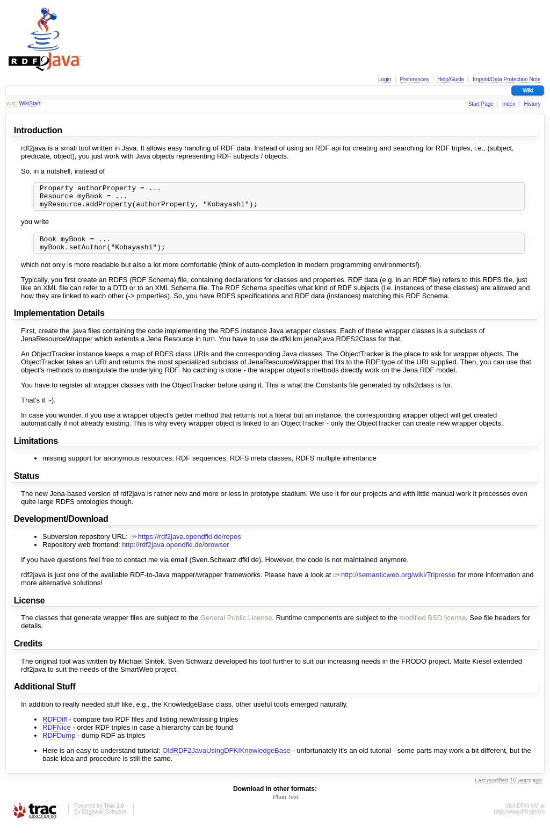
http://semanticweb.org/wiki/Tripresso (394, 583)
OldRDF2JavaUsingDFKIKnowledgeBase (226, 758)
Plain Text (286, 805)
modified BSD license (433, 626)
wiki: (11, 103)
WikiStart (29, 103)
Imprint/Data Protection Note (506, 79)
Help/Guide (450, 79)
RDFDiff (54, 727)
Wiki (528, 91)
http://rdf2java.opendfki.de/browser (175, 553)
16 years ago (526, 789)
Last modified (491, 789)
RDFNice (56, 735)
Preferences (414, 79)
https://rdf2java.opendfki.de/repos (185, 545)
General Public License (236, 626)
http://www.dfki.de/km (519, 820)
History (532, 104)
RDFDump (58, 743)
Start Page (481, 104)
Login (384, 79)
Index (508, 104)
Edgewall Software (104, 820)
